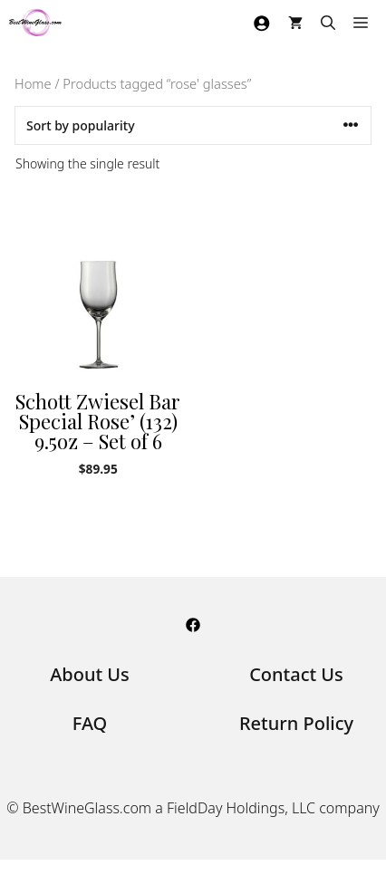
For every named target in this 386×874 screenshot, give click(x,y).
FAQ (90, 723)
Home (33, 83)
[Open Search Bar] (328, 22)
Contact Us (296, 674)
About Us (90, 674)
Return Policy (296, 723)
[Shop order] (193, 125)
